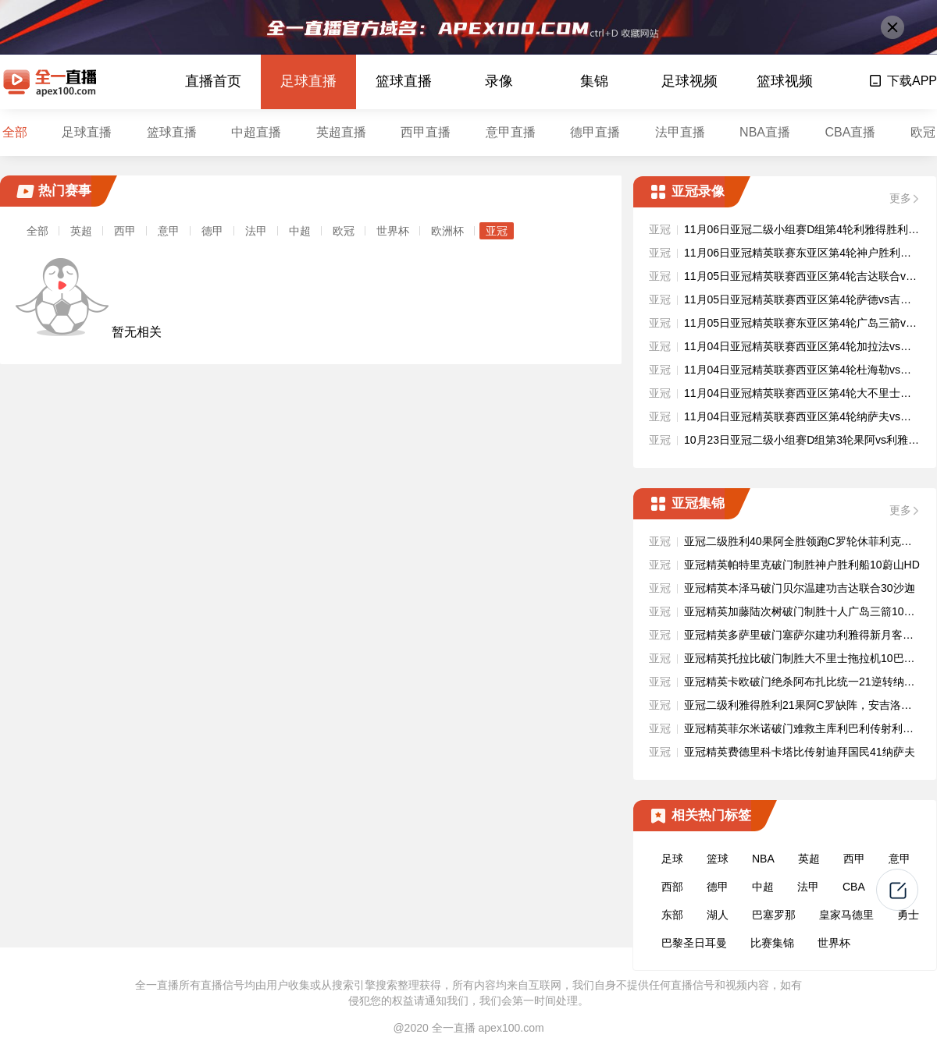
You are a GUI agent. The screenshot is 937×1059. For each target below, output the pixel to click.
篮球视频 (785, 81)
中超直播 (256, 132)
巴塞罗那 (774, 914)
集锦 (594, 81)
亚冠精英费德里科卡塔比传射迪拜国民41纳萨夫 (799, 752)
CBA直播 (850, 132)
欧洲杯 (447, 231)
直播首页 (213, 81)
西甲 (125, 231)
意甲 (169, 231)
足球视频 (689, 81)
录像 (499, 81)
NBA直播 (764, 132)
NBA (763, 858)
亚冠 (497, 231)
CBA (854, 886)
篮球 (718, 858)
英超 (81, 231)
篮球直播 (404, 81)
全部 (14, 132)
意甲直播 (511, 132)
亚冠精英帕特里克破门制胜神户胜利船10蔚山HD (802, 564)
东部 (672, 914)
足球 (672, 858)
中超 (300, 231)
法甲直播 (680, 132)
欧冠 (922, 132)
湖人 (718, 914)
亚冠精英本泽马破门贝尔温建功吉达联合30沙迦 (799, 588)
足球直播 (308, 81)
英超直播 (341, 132)
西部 (672, 886)
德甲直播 (595, 132)
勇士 (908, 914)
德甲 (212, 231)
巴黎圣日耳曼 (694, 943)
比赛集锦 (772, 943)
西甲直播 (426, 132)
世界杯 (392, 231)
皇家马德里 (846, 914)
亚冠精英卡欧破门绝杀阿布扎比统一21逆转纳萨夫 (805, 681)
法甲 (256, 231)
